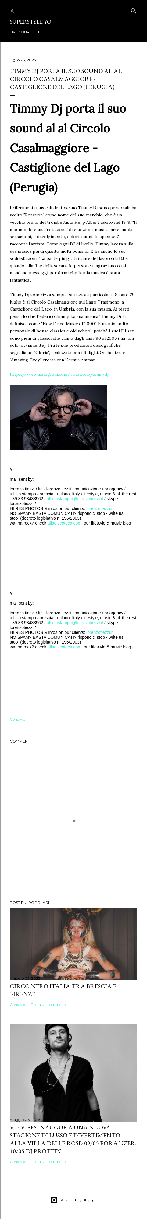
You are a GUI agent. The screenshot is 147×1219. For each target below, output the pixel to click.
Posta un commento (49, 1004)
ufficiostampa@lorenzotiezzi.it (75, 498)
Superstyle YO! (31, 21)
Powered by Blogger (73, 1200)
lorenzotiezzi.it (99, 508)
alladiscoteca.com (64, 523)
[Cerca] (133, 10)
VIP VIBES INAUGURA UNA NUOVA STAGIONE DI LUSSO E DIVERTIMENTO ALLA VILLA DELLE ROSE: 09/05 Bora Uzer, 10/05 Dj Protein (73, 1139)
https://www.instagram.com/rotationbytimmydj (59, 374)
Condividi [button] (18, 719)
